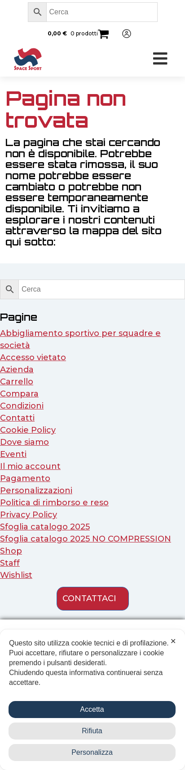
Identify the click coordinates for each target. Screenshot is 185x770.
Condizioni (22, 406)
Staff (10, 563)
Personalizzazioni (36, 490)
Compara (19, 394)
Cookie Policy (28, 430)
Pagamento (25, 478)
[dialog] (92, 699)
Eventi (13, 454)
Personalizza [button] (92, 752)
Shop (11, 551)
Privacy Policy (28, 515)
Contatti (17, 418)
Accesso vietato (33, 357)
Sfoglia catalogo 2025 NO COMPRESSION (85, 539)
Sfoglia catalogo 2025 (45, 527)
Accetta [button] (92, 709)
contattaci (89, 598)
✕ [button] (173, 641)
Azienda (17, 369)
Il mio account (30, 466)
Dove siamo (24, 442)
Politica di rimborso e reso (54, 503)
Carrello (16, 382)
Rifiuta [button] (92, 731)
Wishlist (16, 575)
